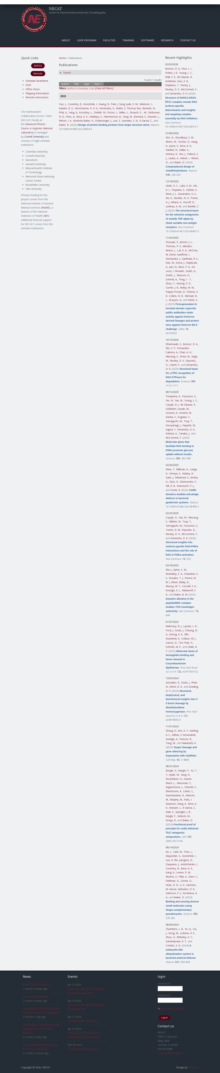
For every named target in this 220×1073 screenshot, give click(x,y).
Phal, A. (63, 112)
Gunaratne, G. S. (187, 193)
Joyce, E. (174, 145)
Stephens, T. (172, 85)
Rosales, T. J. (176, 578)
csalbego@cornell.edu (170, 1053)
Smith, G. (191, 271)
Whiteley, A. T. (185, 937)
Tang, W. (171, 743)
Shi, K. (169, 198)
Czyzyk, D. (171, 517)
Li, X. (182, 885)
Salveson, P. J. (173, 893)
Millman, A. (182, 469)
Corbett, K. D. (173, 945)
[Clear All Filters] (104, 88)
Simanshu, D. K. (179, 93)
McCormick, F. (189, 89)
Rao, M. (170, 262)
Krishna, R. (172, 154)
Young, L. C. (185, 72)
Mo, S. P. (171, 348)
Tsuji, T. (188, 421)
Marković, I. (145, 104)
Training (128, 40)
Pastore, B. (185, 739)
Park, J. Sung (118, 104)
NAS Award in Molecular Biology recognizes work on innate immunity (41, 1029)
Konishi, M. (185, 412)
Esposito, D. (188, 529)
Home (62, 58)
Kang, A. (182, 803)
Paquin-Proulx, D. (175, 291)
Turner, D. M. (173, 529)
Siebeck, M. (183, 816)
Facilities (109, 40)
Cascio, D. (171, 642)
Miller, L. (124, 112)
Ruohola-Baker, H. (83, 120)
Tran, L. (188, 851)
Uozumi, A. (172, 412)
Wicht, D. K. (176, 686)
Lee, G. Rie (172, 860)
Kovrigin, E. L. (173, 590)
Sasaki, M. (183, 408)
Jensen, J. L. (186, 242)
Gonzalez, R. (173, 682)
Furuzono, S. (189, 396)
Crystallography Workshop (82, 1021)
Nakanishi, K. (189, 743)
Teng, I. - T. (185, 279)
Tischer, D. (184, 141)
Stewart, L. (154, 116)
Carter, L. (188, 791)
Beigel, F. (171, 816)
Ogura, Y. (171, 429)
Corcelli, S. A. (189, 586)
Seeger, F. (183, 770)
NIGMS (46, 207)
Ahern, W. (171, 141)
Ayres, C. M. (180, 569)
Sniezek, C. (191, 787)
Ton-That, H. (185, 642)
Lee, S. (117, 120)
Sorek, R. (176, 490)
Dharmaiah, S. (174, 344)
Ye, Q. (188, 929)
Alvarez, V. (171, 876)
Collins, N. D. (176, 296)
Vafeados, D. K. (186, 889)
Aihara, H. (176, 202)
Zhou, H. (170, 937)
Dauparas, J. (172, 864)
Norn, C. (193, 876)
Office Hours (33, 89)
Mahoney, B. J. (174, 626)
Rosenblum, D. (174, 778)
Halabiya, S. (95, 116)
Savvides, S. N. (130, 120)
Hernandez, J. (173, 258)
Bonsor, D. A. (172, 68)
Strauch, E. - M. (138, 112)
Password (164, 995)
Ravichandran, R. (175, 795)
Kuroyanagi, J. (173, 425)
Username (164, 983)
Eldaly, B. (184, 582)
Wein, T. (170, 469)
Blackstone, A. (174, 791)
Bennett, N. (148, 108)
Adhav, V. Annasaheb (183, 734)
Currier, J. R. (172, 287)
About (66, 40)
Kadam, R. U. (66, 108)
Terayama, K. (173, 396)
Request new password (171, 1008)
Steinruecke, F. (188, 481)
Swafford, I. (183, 254)
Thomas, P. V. (173, 246)
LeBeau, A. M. (173, 206)
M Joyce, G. (175, 300)
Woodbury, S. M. (184, 137)
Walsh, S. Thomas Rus (128, 108)
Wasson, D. (183, 275)
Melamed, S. (182, 477)
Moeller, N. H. (181, 198)
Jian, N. (173, 267)
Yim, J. (182, 154)
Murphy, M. (176, 799)
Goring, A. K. (176, 634)
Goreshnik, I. (90, 104)
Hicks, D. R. (172, 885)
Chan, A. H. (185, 352)
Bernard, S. (140, 116)
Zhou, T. (170, 283)
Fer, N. (169, 400)
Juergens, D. (186, 860)
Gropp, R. (171, 820)
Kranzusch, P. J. (185, 485)
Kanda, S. (171, 417)
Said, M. (177, 851)
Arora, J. (180, 262)
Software (147, 40)
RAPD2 (38, 65)
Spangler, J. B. (183, 812)
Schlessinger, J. (103, 120)
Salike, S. (184, 149)
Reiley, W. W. (187, 287)
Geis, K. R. (182, 81)
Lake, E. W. (186, 185)
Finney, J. (185, 85)
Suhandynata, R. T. (176, 941)
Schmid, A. (171, 279)
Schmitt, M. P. (173, 646)
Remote (37, 73)
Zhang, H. (171, 730)
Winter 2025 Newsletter (36, 984)
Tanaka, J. (184, 433)
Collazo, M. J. (188, 638)
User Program (86, 40)
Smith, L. (170, 275)
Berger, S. (171, 770)
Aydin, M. (174, 774)
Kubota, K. (171, 433)
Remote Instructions (37, 97)
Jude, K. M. (132, 104)
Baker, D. (64, 124)
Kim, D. (170, 137)
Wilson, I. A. (65, 120)
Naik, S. (170, 812)
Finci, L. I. (187, 68)
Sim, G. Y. (183, 730)
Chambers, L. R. (174, 929)
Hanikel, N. (172, 149)
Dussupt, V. (172, 242)
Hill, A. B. (170, 485)
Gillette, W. (175, 521)
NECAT (55, 8)
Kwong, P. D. (184, 283)
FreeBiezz (193, 1067)
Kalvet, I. (185, 158)
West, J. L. (171, 193)
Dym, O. (174, 481)
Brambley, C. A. (174, 573)
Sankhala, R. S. (190, 258)
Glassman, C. (184, 783)
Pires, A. (70, 116)
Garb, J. (170, 477)
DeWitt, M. (100, 112)
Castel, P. (175, 364)
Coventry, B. (75, 104)
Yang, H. (185, 774)
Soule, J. (179, 630)
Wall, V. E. (170, 77)
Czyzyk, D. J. (172, 404)
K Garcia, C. (145, 120)
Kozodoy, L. (86, 112)
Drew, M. (185, 356)
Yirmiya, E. (175, 473)
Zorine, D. (186, 880)
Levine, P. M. (183, 872)
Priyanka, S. (178, 189)
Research (167, 40)
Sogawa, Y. (184, 417)
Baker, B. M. (181, 594)
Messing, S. (172, 356)
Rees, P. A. (184, 267)
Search (67, 72)
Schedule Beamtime (37, 80)
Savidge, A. (172, 739)
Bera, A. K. (82, 116)
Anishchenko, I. (189, 864)
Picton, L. (112, 112)
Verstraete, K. (107, 108)
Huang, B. (104, 104)
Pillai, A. (183, 876)
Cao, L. (63, 104)
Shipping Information (37, 93)
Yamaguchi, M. (174, 421)
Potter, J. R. (171, 72)
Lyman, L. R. (190, 626)
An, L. (169, 851)
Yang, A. (73, 112)
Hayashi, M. (188, 425)
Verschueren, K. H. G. (86, 108)
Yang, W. (128, 116)
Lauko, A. (173, 158)
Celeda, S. (191, 189)
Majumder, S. (173, 856)
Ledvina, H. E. (187, 933)
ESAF (28, 85)
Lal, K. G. (182, 250)
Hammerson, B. (112, 116)
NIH (46, 215)
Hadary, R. (188, 473)
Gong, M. (173, 933)
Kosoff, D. (189, 202)
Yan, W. (179, 400)
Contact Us (188, 40)
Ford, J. (170, 630)
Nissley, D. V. (172, 89)
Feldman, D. (172, 880)
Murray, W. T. (173, 586)
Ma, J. (169, 569)
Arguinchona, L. (174, 787)
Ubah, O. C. (172, 185)
